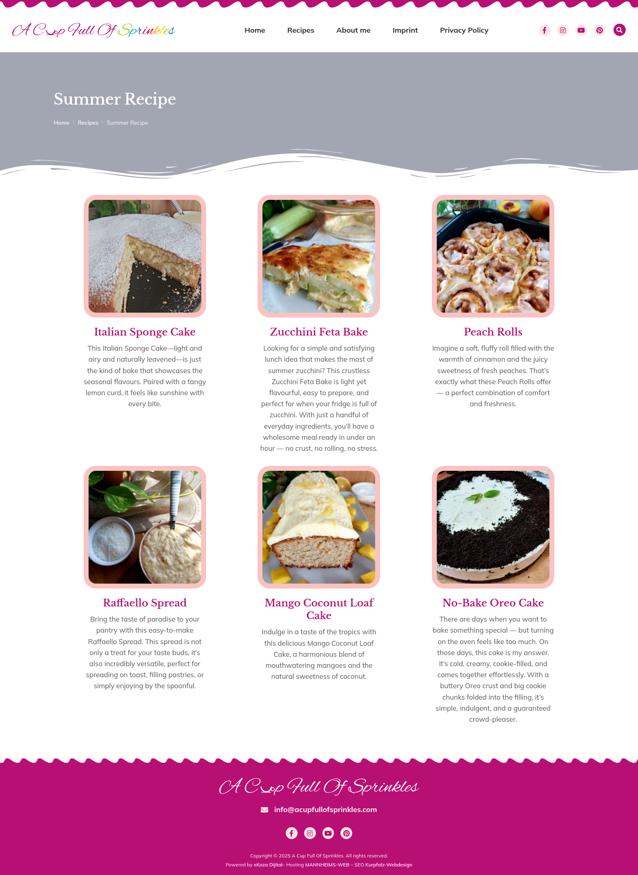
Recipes (300, 30)
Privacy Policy (464, 30)
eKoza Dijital (268, 865)
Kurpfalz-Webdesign (388, 865)
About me (353, 30)
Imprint (405, 30)
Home (255, 30)
